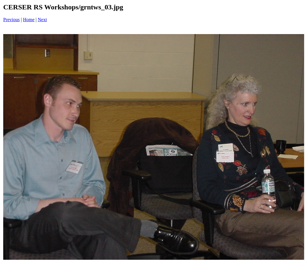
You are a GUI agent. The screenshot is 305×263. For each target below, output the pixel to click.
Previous (11, 19)
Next (42, 19)
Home (28, 19)
